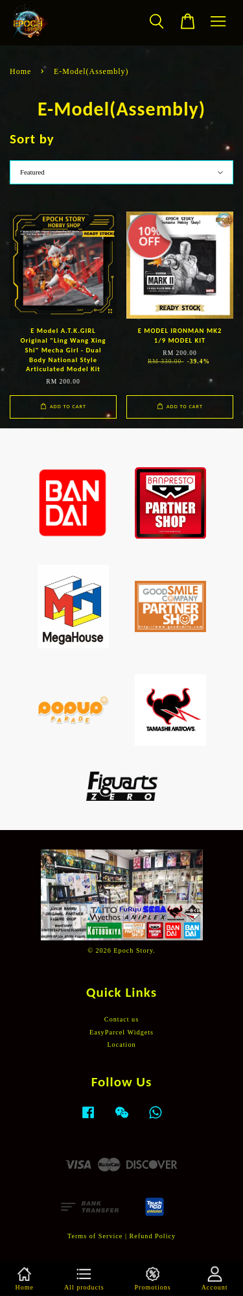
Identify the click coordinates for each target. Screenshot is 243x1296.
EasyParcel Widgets (121, 1032)
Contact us (121, 1019)
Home (20, 71)
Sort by (32, 138)
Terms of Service (94, 1236)
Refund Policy (153, 1236)
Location (121, 1044)
